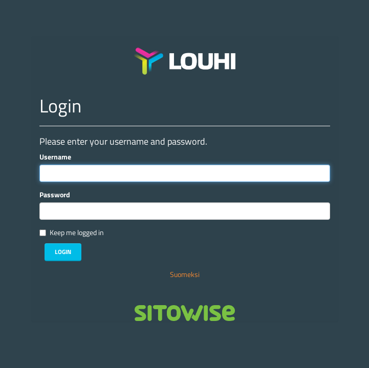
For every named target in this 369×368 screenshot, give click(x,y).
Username (55, 157)
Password (54, 195)
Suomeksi (185, 274)
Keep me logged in (77, 232)
